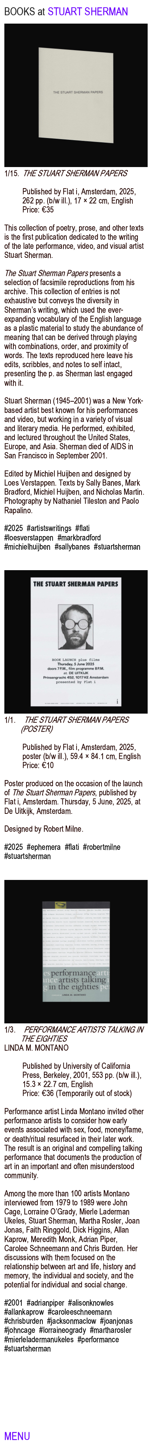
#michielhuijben (27, 547)
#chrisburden (23, 1321)
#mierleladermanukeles (39, 1339)
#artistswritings (49, 528)
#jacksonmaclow (71, 1321)
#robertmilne (101, 847)
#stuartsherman (117, 547)
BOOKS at (24, 11)
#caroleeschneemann (80, 1312)
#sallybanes (72, 547)
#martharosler (110, 1330)
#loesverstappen (28, 538)
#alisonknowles (91, 1303)
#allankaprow (24, 1312)
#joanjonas (116, 1321)
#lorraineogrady (62, 1330)
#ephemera (44, 847)
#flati (82, 528)
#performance (98, 1339)
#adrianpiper (45, 1303)
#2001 (13, 1303)
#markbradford (79, 538)
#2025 (13, 528)
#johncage (19, 1330)
